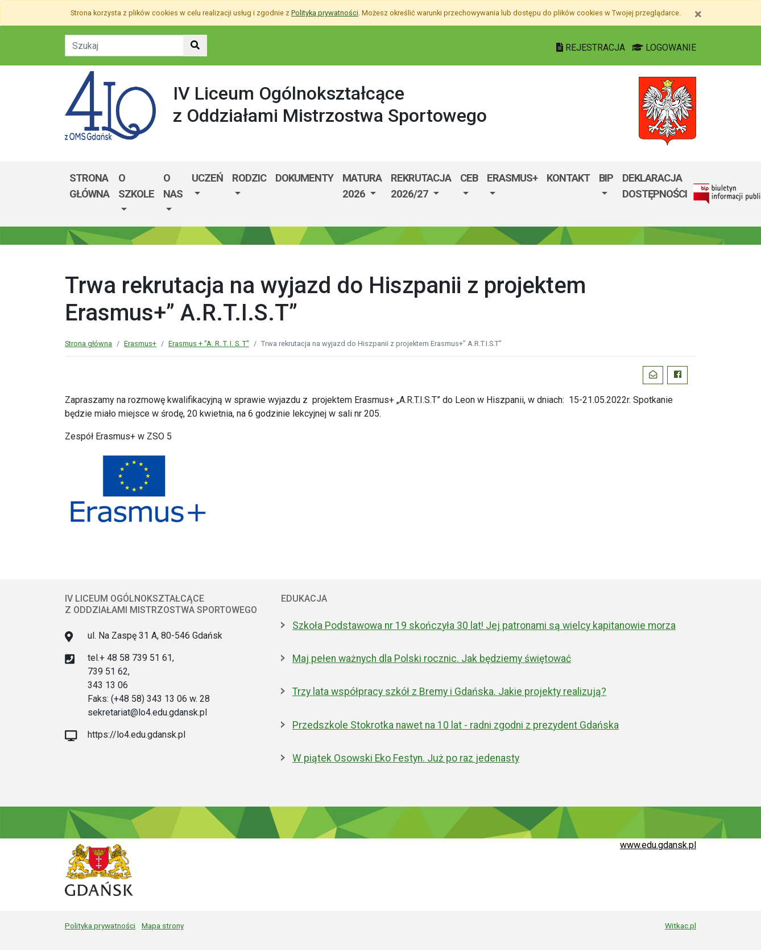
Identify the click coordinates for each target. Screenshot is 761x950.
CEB (469, 178)
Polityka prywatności (100, 925)
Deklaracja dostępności (654, 186)
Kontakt (568, 178)
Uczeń (207, 178)
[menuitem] (136, 194)
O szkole (136, 186)
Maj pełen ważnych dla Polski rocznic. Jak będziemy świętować (431, 658)
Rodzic (249, 178)
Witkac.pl (680, 925)
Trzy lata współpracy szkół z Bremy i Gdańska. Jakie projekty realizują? (449, 691)
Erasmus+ (512, 178)
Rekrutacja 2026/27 (421, 186)
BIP (606, 178)
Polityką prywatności (324, 13)
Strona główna (89, 186)
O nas (173, 186)
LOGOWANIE (664, 47)
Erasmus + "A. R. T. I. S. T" (208, 343)
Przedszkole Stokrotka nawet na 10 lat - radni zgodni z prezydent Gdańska (455, 725)
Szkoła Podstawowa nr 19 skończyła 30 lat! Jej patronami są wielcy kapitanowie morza (484, 625)
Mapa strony (163, 925)
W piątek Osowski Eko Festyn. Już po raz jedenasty (405, 758)
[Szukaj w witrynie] (195, 45)
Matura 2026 (362, 186)
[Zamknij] (698, 14)
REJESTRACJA (591, 47)
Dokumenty (304, 178)
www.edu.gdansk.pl (658, 845)
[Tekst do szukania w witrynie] (124, 45)
